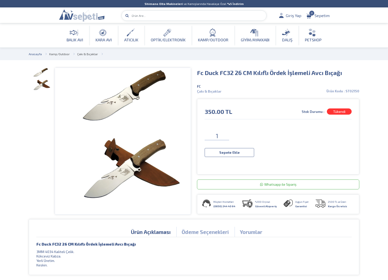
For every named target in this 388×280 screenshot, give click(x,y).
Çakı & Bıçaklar (87, 54)
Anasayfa (35, 54)
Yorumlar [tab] (251, 232)
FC (199, 86)
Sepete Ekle (229, 152)
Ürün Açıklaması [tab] (151, 232)
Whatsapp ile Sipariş (278, 184)
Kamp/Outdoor (59, 54)
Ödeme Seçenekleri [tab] (205, 232)
